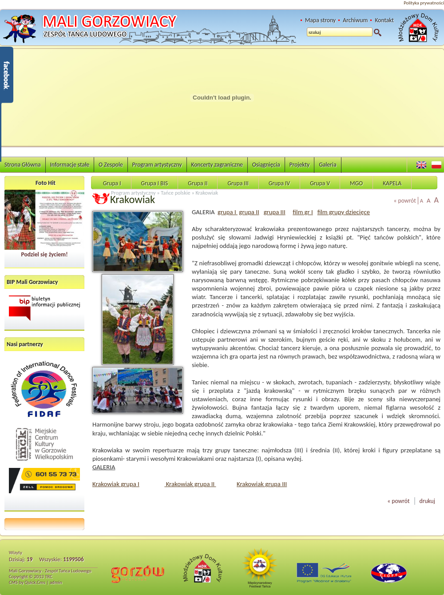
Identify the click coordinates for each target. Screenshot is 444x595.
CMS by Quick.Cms (27, 582)
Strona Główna (22, 164)
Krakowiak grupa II (190, 484)
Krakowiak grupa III (262, 484)
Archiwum (355, 20)
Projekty (299, 164)
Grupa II (197, 183)
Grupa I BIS (154, 183)
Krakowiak (206, 192)
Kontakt (384, 20)
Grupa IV (279, 183)
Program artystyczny (157, 164)
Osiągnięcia (266, 164)
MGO (356, 183)
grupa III (274, 212)
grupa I (228, 212)
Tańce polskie (175, 192)
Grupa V (320, 183)
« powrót (405, 200)
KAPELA (392, 183)
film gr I (303, 212)
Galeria (327, 164)
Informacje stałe (70, 164)
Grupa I (112, 183)
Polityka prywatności (424, 3)
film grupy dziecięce (343, 212)
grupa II (249, 212)
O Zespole (111, 164)
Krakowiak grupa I (115, 484)
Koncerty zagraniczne (217, 164)
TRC (48, 576)
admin (56, 582)
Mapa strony (320, 20)
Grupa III (237, 183)
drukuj (427, 501)
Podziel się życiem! (44, 254)
